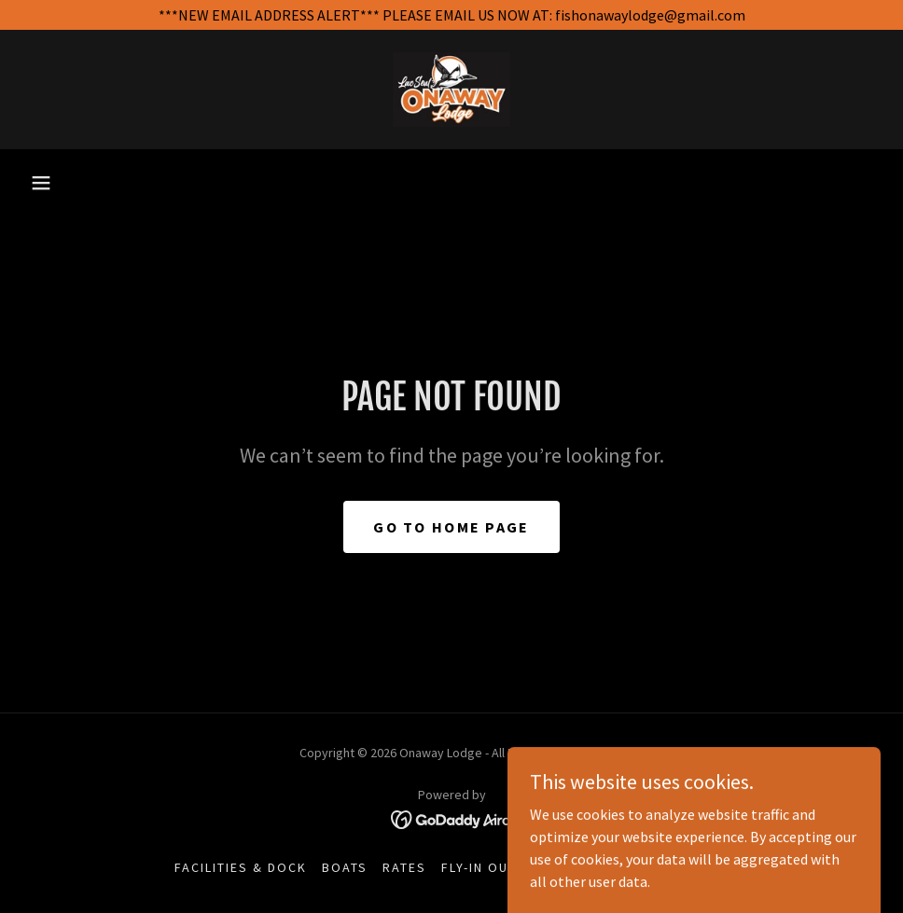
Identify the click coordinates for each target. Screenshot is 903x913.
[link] (451, 89)
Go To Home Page (451, 527)
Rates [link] (404, 867)
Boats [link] (345, 867)
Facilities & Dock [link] (240, 867)
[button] (41, 182)
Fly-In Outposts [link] (502, 867)
